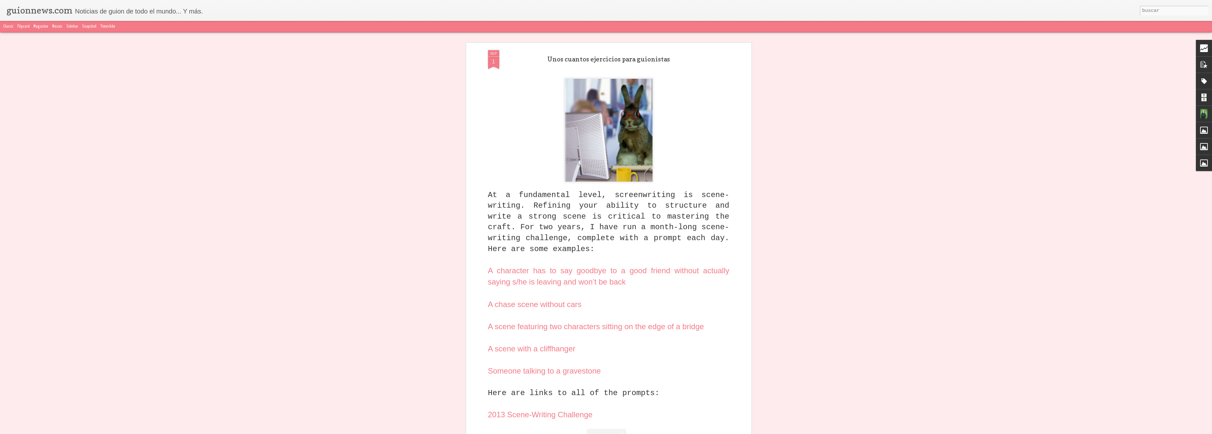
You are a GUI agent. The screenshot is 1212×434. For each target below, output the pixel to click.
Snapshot (89, 26)
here (511, 257)
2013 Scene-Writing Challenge (540, 213)
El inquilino (653, 299)
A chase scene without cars (535, 102)
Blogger (734, 430)
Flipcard (23, 26)
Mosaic (57, 26)
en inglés (621, 308)
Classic (8, 26)
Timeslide (107, 26)
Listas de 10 (646, 308)
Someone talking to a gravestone (544, 169)
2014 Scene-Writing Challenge (540, 235)
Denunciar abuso (757, 430)
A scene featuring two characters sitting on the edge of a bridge (596, 124)
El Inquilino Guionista (529, 289)
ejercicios (598, 308)
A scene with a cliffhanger (532, 146)
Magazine (40, 26)
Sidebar (72, 26)
